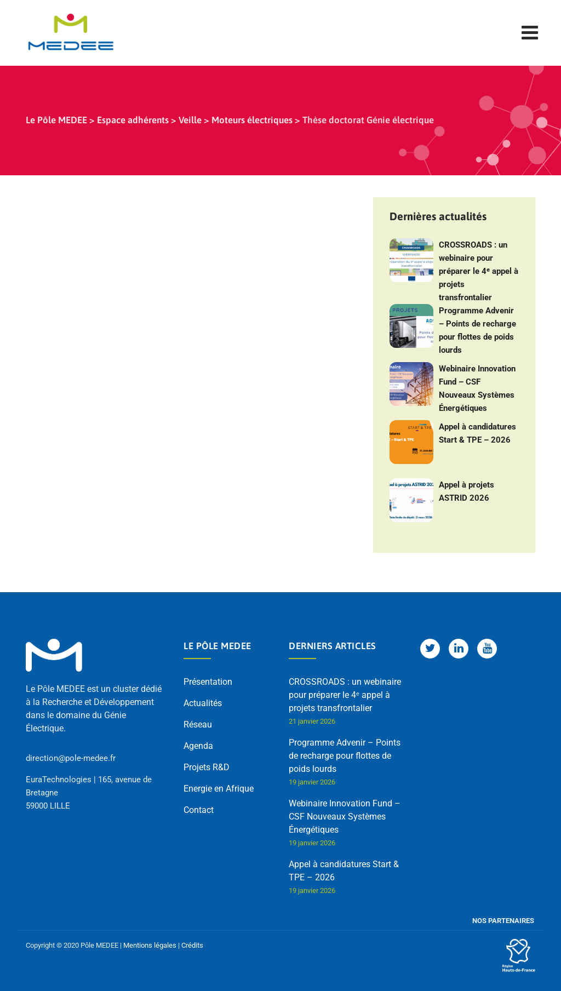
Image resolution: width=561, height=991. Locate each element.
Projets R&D (207, 767)
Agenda (198, 746)
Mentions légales (149, 945)
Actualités (203, 703)
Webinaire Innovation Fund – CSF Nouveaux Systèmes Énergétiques (477, 388)
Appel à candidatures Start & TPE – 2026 (477, 433)
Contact (199, 810)
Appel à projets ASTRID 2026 (466, 491)
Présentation (208, 682)
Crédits (192, 945)
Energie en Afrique (219, 788)
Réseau (198, 724)
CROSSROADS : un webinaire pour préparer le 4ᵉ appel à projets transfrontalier (478, 271)
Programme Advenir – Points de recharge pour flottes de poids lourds (477, 330)
